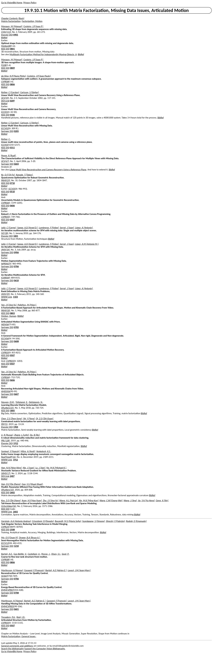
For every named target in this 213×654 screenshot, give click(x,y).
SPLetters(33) (7, 489)
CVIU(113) (6, 32)
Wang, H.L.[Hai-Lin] (68, 500)
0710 (12, 183)
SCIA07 (4, 576)
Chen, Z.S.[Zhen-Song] (11, 418)
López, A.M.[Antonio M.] (87, 244)
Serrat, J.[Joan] (67, 227)
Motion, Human (8, 316)
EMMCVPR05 (7, 606)
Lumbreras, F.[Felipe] (49, 227)
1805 (12, 410)
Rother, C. (5, 139)
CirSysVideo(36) (8, 506)
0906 (16, 252)
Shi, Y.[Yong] (29, 418)
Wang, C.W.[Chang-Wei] (111, 500)
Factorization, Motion (32, 21)
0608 (16, 341)
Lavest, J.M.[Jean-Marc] (79, 570)
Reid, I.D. (20, 617)
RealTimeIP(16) (8, 457)
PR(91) (4, 424)
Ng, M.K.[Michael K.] (56, 467)
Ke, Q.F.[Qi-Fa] (8, 174)
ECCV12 (5, 543)
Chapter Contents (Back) (12, 18)
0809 (12, 68)
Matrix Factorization (11, 21)
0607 (16, 394)
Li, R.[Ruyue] (7, 435)
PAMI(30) (5, 310)
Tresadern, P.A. (8, 617)
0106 (12, 114)
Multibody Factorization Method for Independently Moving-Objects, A (43, 54)
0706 (16, 266)
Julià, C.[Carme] (8, 227)
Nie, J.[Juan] (28, 467)
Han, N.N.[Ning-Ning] (11, 467)
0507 (12, 219)
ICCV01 (4, 112)
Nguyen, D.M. (7, 402)
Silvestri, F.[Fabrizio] (115, 521)
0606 (12, 205)
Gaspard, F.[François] (57, 600)
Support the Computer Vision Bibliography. (44, 648)
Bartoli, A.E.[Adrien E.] (56, 570)
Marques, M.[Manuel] (11, 26)
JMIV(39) (5, 294)
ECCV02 (5, 128)
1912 (15, 443)
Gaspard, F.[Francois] (34, 570)
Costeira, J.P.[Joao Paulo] (39, 76)
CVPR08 (5, 81)
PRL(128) (5, 440)
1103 (15, 296)
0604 (16, 164)
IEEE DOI (5, 48)
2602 (12, 492)
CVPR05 (5, 216)
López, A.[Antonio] (84, 227)
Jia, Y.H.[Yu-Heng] (146, 500)
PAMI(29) (5, 180)
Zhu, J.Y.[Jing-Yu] (50, 500)
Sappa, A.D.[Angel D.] (27, 227)
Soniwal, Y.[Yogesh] (10, 451)
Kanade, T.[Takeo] (24, 174)
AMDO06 (5, 391)
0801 (12, 48)
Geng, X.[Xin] (162, 500)
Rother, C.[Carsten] (10, 92)
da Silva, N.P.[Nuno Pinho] (13, 76)
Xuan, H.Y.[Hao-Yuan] (32, 500)
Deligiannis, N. (36, 402)
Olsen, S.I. (55, 554)
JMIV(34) (5, 249)
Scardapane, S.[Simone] (93, 521)
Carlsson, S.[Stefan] (29, 92)
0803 (12, 313)
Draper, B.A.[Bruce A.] (29, 537)
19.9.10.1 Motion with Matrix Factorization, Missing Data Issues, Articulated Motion (106, 10)
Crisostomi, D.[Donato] (43, 521)
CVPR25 (5, 526)
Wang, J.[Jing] (130, 500)
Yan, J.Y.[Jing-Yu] (8, 304)
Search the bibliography (12, 648)
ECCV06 (5, 338)
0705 (16, 327)
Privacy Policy (29, 2)
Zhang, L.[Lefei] (21, 435)
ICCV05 (12, 188)
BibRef (4, 37)
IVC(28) (4, 233)
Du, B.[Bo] (35, 435)
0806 (12, 84)
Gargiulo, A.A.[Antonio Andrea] (16, 521)
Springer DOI (7, 131)
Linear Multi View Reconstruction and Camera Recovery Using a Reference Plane (48, 169)
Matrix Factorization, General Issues (18, 636)
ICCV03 (4, 144)
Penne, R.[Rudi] (8, 155)
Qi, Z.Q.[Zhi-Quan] (44, 418)
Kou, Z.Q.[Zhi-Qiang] (11, 500)
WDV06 (4, 324)
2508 (12, 529)
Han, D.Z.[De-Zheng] (11, 484)
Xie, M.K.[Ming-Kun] (88, 500)
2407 (12, 476)
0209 (12, 100)
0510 (12, 191)
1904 (15, 427)
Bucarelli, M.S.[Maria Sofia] (68, 521)
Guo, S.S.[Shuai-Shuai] (32, 484)
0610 (16, 280)
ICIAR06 (5, 277)
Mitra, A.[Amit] (28, 451)
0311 (12, 147)
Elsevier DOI (7, 34)
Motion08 (6, 46)
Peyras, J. (45, 554)
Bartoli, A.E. (6, 554)
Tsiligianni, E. (21, 402)
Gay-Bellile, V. (20, 554)
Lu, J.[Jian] (40, 467)
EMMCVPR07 (7, 590)
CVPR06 (5, 202)
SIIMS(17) (5, 473)
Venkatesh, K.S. (43, 451)
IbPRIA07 (5, 263)
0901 (15, 34)
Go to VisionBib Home (11, 2)
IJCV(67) (5, 161)
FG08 (3, 65)
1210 (16, 546)
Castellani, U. (34, 554)
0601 (16, 609)
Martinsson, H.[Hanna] (12, 570)
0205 (16, 131)
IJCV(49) (5, 98)
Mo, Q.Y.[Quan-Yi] (9, 537)
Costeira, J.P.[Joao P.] (33, 26)
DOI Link (5, 100)
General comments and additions (17, 645)
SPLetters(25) (7, 407)
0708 (16, 592)
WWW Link (6, 296)
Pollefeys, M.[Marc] (27, 304)
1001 (15, 236)
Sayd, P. (65, 554)
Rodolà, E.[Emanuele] (136, 521)
